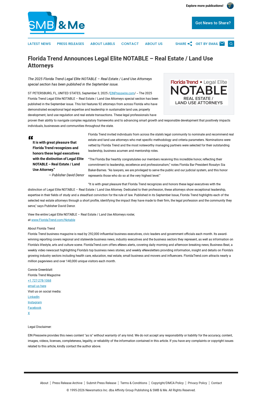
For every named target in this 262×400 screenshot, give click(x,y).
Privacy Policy (197, 383)
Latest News (39, 44)
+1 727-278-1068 (39, 280)
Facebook (34, 308)
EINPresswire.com (122, 93)
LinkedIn (34, 297)
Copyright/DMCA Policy (167, 383)
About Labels (102, 44)
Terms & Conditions (133, 383)
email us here (37, 286)
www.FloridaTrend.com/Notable (53, 220)
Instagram (35, 302)
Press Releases (70, 44)
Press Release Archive (67, 383)
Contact (130, 44)
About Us (154, 44)
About (44, 383)
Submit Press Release (101, 383)
